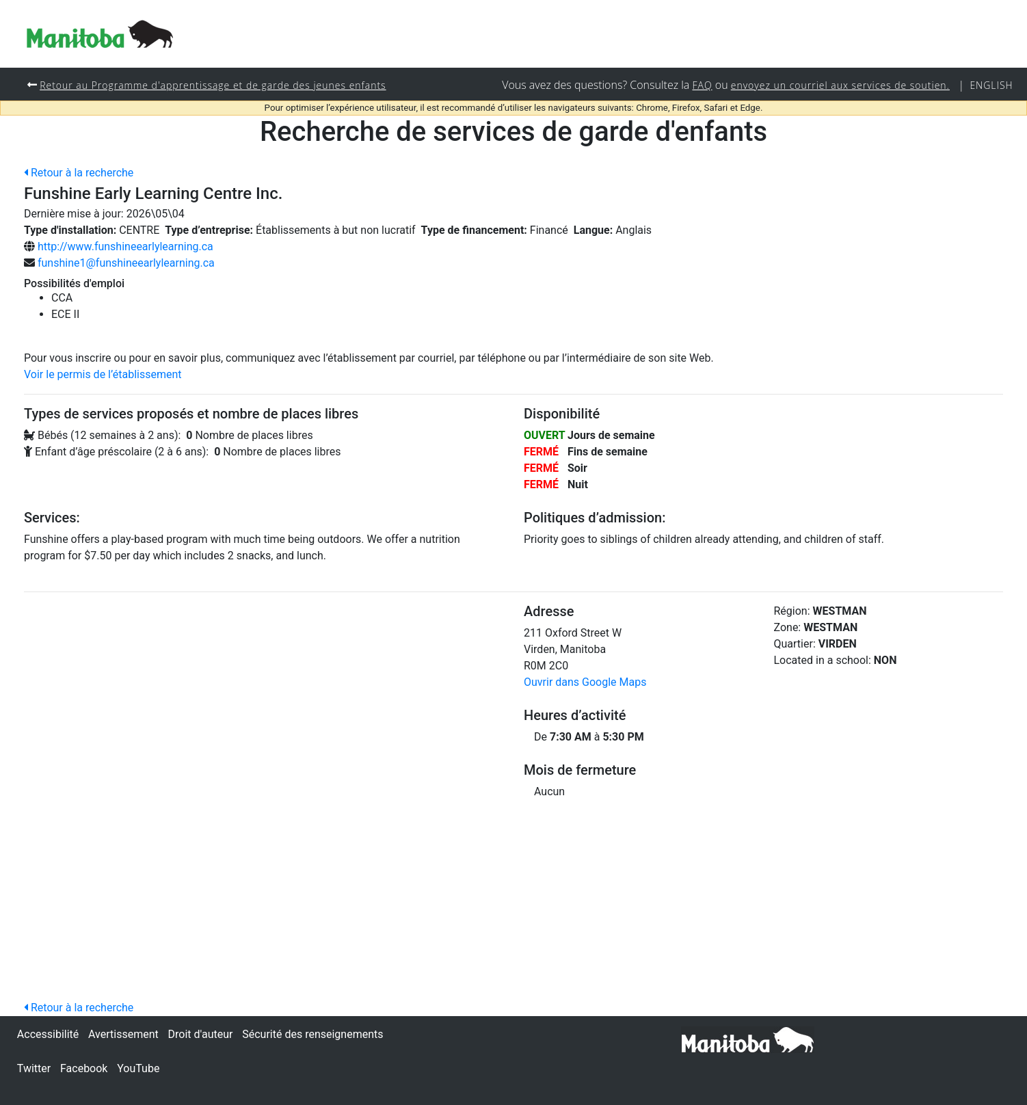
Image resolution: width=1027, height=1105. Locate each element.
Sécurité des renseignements (312, 1034)
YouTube (138, 1068)
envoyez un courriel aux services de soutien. (836, 85)
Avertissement (123, 1034)
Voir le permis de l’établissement (103, 374)
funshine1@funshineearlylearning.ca (126, 262)
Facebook (83, 1068)
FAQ (695, 85)
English (991, 85)
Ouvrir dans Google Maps (585, 682)
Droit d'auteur (200, 1034)
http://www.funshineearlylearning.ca (125, 246)
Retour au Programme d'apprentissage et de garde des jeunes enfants (217, 85)
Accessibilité (48, 1034)
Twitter (34, 1068)
